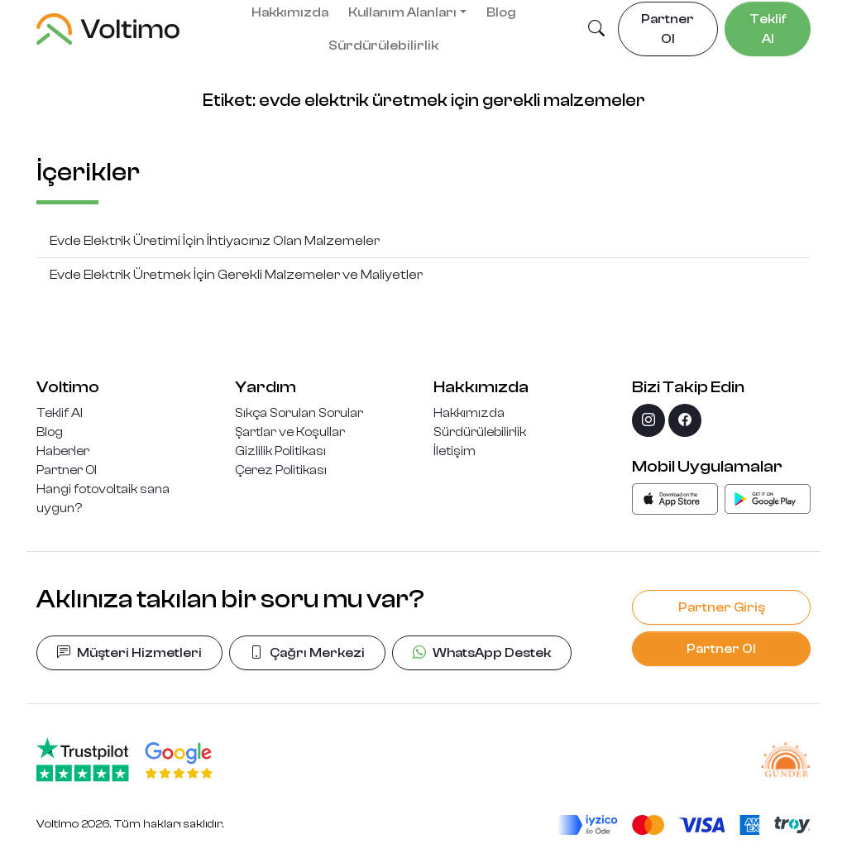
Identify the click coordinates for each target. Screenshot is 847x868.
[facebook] (684, 420)
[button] (596, 29)
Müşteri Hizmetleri (129, 653)
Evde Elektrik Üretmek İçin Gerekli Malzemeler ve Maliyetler (236, 274)
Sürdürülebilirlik (383, 45)
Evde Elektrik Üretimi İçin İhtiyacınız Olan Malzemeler (215, 240)
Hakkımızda (469, 412)
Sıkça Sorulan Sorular (299, 412)
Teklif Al (59, 412)
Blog (49, 431)
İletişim (454, 451)
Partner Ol (66, 470)
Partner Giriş (721, 607)
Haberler (62, 451)
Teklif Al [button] (768, 29)
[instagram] (648, 420)
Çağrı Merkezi (307, 653)
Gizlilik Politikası (280, 451)
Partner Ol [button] (667, 29)
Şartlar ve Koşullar (290, 431)
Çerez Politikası (281, 470)
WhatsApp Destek (482, 653)
